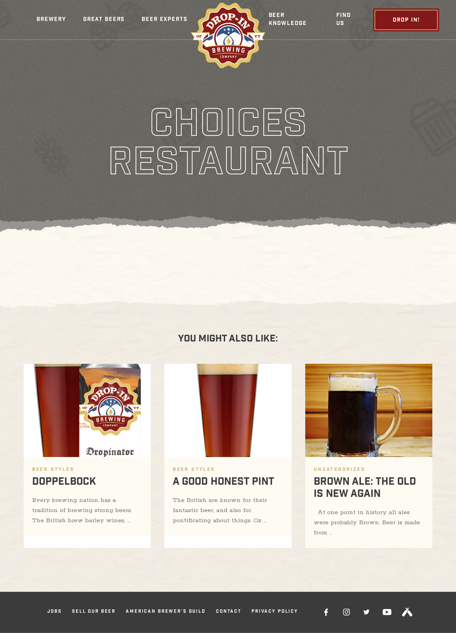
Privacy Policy (274, 612)
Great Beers (104, 20)
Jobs (54, 612)
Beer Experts (164, 20)
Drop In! (406, 20)
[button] (51, 19)
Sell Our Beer (94, 612)
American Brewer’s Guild (166, 612)
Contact (228, 612)
